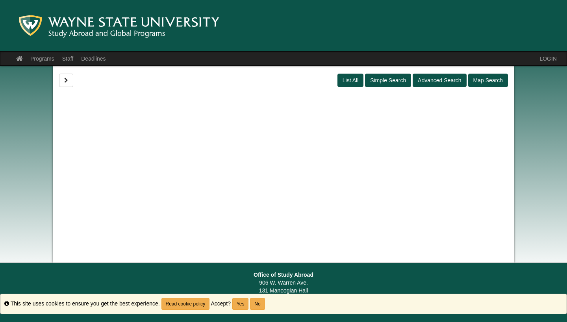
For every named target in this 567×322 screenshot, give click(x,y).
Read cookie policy (186, 304)
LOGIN (548, 59)
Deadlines (93, 59)
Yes (241, 304)
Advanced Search (439, 80)
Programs (42, 59)
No (257, 304)
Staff (68, 59)
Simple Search (388, 80)
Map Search (488, 80)
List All (350, 80)
